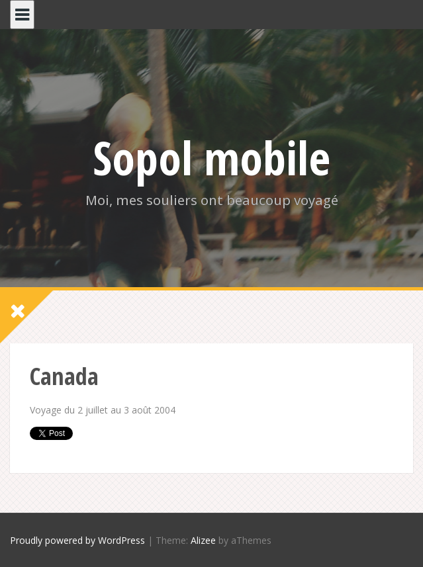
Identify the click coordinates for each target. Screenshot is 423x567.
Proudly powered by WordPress (77, 540)
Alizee (203, 540)
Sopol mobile (211, 157)
